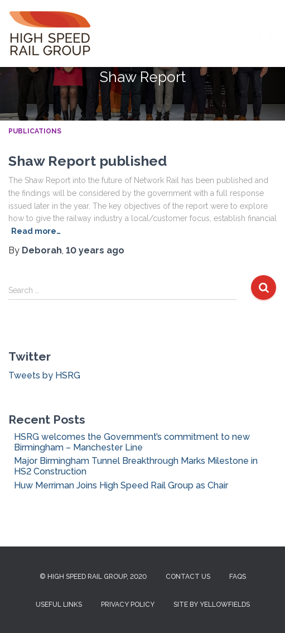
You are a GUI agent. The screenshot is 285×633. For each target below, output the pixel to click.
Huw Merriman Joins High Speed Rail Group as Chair (121, 485)
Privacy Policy (127, 604)
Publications (34, 131)
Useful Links (59, 604)
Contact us (188, 577)
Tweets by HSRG (44, 375)
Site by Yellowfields (211, 604)
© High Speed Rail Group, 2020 (93, 577)
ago (95, 250)
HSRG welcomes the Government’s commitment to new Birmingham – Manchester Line (132, 442)
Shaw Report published (87, 160)
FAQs (237, 577)
